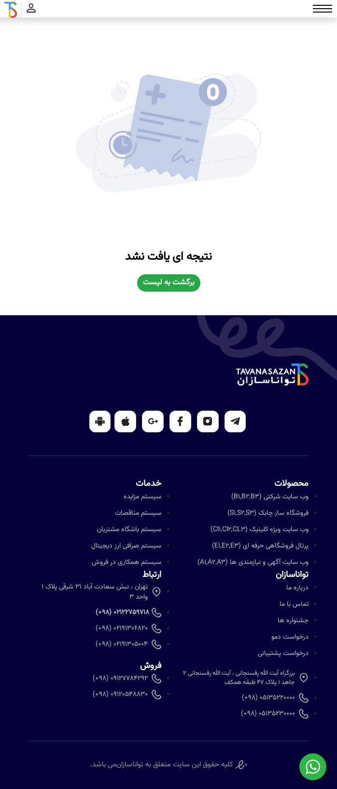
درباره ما (297, 588)
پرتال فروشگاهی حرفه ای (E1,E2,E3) (260, 546)
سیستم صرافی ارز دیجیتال (126, 546)
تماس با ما (294, 604)
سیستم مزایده (142, 497)
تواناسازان (129, 765)
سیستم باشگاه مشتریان (129, 529)
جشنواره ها (293, 620)
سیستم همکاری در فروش (126, 562)
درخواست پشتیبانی (283, 653)
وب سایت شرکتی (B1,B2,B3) (270, 497)
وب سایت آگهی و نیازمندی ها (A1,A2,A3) (253, 562)
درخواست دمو (290, 637)
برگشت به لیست (169, 283)
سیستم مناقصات (138, 513)
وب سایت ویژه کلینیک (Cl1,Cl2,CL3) (260, 529)
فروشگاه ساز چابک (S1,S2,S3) (268, 513)
